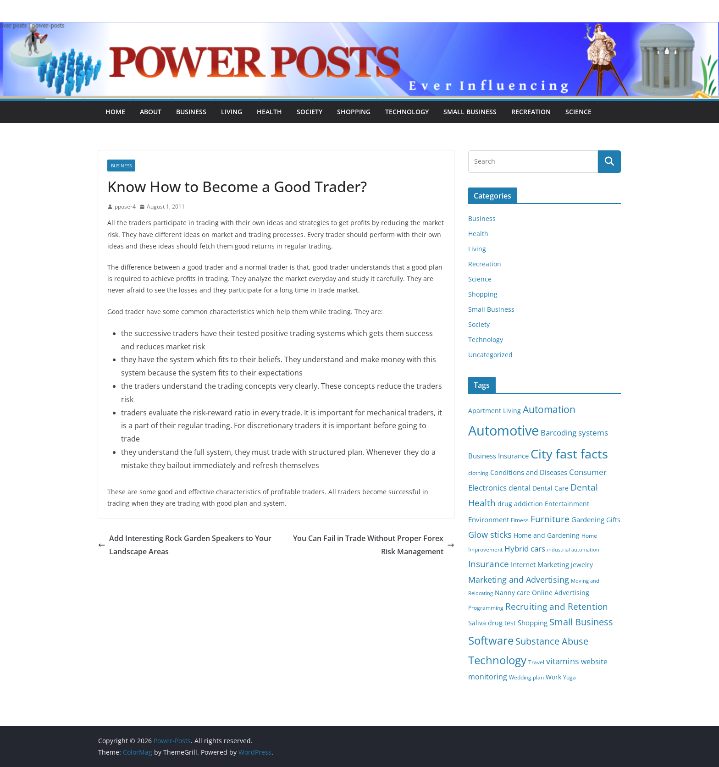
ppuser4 (125, 206)
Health (269, 111)
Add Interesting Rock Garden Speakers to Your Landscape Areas (184, 545)
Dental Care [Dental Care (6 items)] (550, 488)
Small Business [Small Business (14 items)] (581, 622)
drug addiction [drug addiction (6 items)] (520, 504)
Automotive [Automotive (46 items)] (503, 430)
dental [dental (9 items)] (520, 487)
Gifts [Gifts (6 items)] (613, 520)
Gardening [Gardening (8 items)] (587, 519)
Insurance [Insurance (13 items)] (488, 563)
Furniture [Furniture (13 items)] (550, 519)
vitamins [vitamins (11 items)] (562, 661)
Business (191, 111)
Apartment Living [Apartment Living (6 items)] (494, 411)
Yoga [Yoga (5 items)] (569, 677)
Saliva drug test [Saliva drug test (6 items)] (492, 623)
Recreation (531, 111)
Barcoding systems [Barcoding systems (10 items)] (574, 432)
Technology (407, 111)
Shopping (354, 111)
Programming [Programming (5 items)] (485, 608)
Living (231, 111)
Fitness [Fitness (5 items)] (520, 520)
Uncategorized (490, 354)
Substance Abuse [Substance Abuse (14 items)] (551, 641)
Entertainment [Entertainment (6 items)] (567, 504)
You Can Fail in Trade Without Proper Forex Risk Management (373, 545)
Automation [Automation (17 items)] (549, 409)
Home (115, 111)
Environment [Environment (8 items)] (488, 519)
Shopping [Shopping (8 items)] (533, 623)
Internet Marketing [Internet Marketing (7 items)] (540, 564)
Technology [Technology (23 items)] (497, 660)
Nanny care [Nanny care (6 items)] (512, 593)
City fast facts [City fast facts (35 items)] (569, 453)
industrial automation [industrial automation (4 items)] (573, 549)
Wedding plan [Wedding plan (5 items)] (526, 677)
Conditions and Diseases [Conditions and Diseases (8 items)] (528, 472)
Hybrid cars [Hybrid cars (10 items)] (524, 548)
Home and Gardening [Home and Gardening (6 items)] (547, 535)
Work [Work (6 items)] (553, 677)
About (150, 111)
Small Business (470, 111)
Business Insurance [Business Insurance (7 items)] (498, 455)
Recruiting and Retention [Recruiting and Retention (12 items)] (556, 606)
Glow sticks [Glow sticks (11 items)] (490, 534)
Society (309, 111)
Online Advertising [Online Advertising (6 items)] (560, 593)
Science (578, 111)
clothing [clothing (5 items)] (478, 473)
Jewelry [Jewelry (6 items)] (582, 565)
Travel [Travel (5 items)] (536, 662)
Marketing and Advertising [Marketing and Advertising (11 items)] (518, 579)
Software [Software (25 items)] (491, 640)
